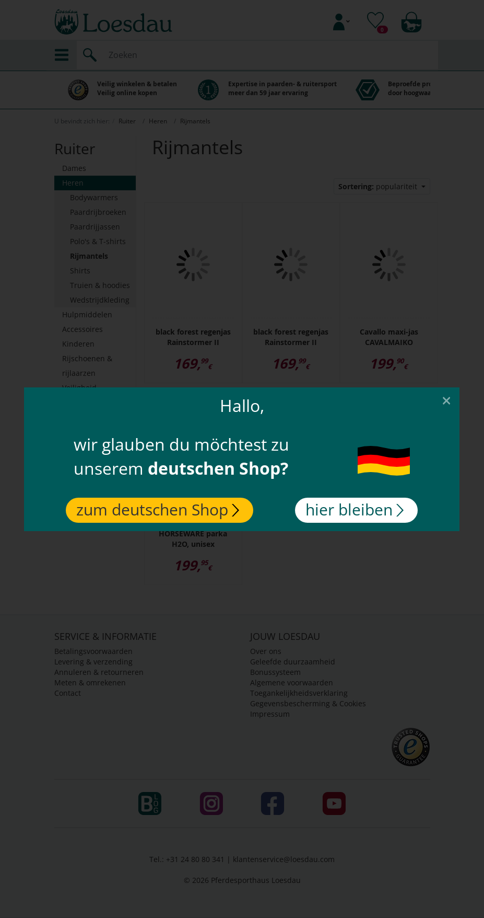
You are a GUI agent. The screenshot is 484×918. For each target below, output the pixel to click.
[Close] (447, 400)
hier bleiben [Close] (355, 509)
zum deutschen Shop (157, 509)
